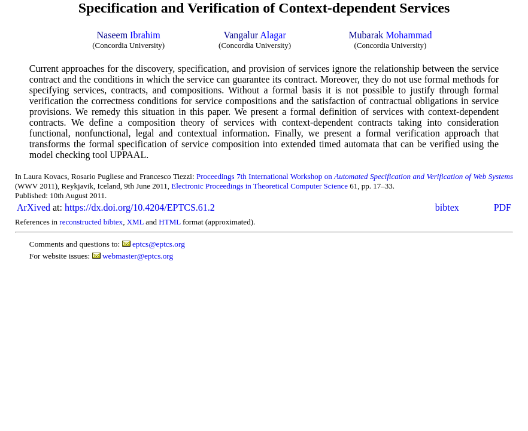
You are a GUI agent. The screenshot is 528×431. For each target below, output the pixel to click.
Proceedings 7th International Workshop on (354, 176)
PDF (502, 207)
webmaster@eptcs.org (137, 255)
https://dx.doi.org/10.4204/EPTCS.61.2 (140, 207)
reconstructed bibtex (91, 221)
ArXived (33, 207)
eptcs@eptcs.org (158, 243)
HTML (169, 221)
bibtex (447, 207)
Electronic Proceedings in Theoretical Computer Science (259, 185)
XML (135, 221)
